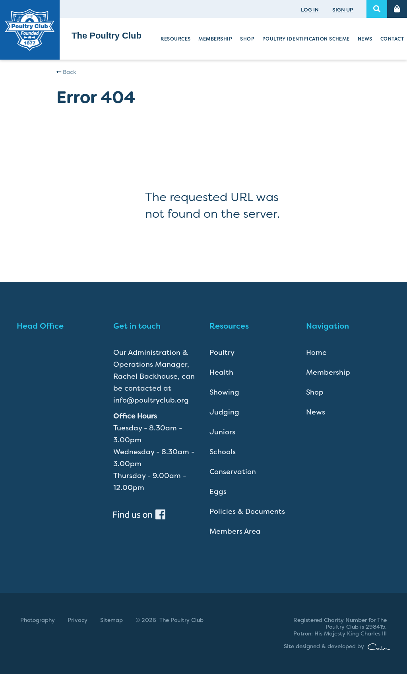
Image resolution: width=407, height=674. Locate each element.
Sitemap (111, 620)
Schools (222, 452)
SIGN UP (342, 9)
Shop (247, 39)
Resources (175, 39)
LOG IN (310, 9)
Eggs (218, 491)
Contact (392, 39)
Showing (224, 392)
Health (221, 372)
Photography (37, 620)
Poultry (222, 352)
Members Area (235, 531)
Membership (215, 39)
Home (316, 352)
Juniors (222, 432)
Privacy (77, 620)
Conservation (232, 471)
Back (66, 72)
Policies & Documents (247, 511)
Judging (224, 412)
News (365, 39)
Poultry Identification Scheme (306, 39)
